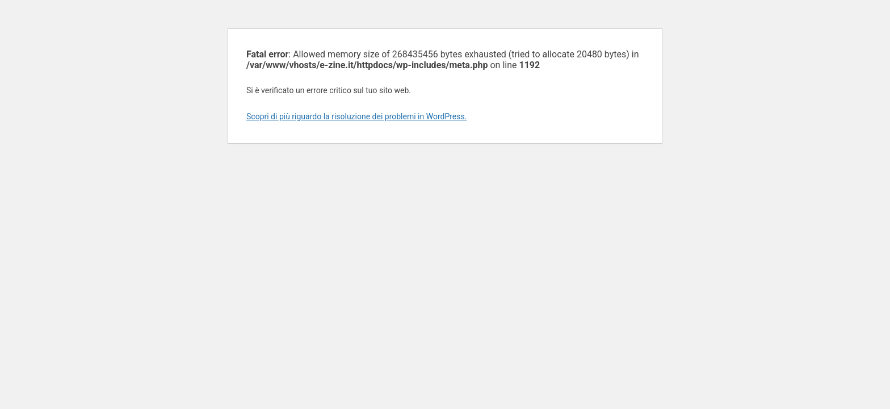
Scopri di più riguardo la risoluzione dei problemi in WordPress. (356, 116)
